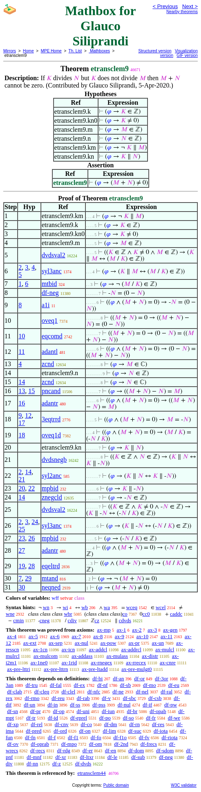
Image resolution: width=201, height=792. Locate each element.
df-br (132, 711)
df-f (52, 737)
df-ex (79, 685)
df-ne (117, 691)
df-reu (58, 698)
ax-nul (81, 643)
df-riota (170, 737)
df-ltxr (87, 757)
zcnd (48, 363)
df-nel (142, 691)
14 (21, 381)
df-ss (75, 705)
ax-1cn (40, 649)
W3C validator (184, 785)
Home (28, 51)
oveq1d (51, 435)
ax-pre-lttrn (56, 669)
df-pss (98, 705)
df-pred (33, 731)
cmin (18, 620)
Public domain (116, 785)
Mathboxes (99, 51)
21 (21, 479)
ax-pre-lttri (18, 669)
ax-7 (76, 636)
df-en (110, 750)
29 (28, 578)
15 (31, 390)
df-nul (124, 705)
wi (65, 607)
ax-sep (56, 643)
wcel (161, 607)
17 (21, 422)
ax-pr (133, 643)
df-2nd (121, 744)
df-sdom (165, 750)
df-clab (14, 691)
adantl (50, 351)
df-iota (161, 731)
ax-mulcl (164, 649)
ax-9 (119, 636)
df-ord (60, 731)
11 (21, 351)
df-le (112, 757)
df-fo (96, 737)
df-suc (135, 731)
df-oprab (40, 744)
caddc (176, 614)
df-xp (12, 724)
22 (31, 488)
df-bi (97, 678)
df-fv (144, 737)
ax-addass (81, 656)
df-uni (82, 711)
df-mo (149, 685)
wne (10, 614)
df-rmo (32, 698)
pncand (51, 390)
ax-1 (121, 630)
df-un (29, 705)
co (125, 614)
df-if (147, 705)
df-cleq (41, 691)
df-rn (134, 724)
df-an (118, 678)
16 (21, 403)
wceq (131, 607)
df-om (95, 744)
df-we (174, 718)
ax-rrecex (136, 662)
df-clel (68, 691)
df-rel (36, 724)
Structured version (155, 51)
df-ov (12, 744)
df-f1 (73, 737)
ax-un (158, 643)
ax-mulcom (46, 656)
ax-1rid (69, 662)
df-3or (161, 678)
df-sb (125, 685)
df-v (106, 698)
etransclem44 (91, 773)
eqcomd (52, 336)
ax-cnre (168, 662)
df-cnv (62, 724)
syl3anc (52, 271)
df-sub (138, 757)
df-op (58, 711)
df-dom (136, 750)
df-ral (166, 691)
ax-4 (11, 636)
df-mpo (69, 744)
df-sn (12, 711)
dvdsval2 (53, 255)
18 (21, 435)
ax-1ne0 (39, 662)
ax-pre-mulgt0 (136, 669)
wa (107, 607)
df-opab (158, 711)
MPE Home (51, 51)
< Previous (165, 6)
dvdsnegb (54, 459)
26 (31, 538)
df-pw (170, 705)
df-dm (110, 724)
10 (21, 336)
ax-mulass (117, 656)
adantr (50, 403)
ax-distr (150, 656)
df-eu (173, 685)
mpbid (50, 488)
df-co (86, 724)
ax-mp (104, 630)
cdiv (72, 620)
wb (84, 607)
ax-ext (29, 643)
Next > (190, 6)
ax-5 (33, 636)
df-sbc (129, 698)
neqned (51, 587)
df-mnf (34, 757)
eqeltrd (51, 565)
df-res (158, 724)
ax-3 (152, 630)
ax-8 (98, 636)
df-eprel (78, 718)
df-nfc (93, 691)
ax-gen (170, 630)
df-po (105, 718)
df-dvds (83, 763)
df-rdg (64, 750)
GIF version (187, 55)
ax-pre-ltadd (95, 669)
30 (21, 587)
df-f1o (120, 737)
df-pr (35, 711)
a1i (46, 305)
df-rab (83, 698)
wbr (68, 614)
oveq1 (50, 320)
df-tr (31, 718)
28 (31, 565)
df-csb (155, 698)
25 (21, 529)
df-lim (109, 731)
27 (21, 550)
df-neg (50, 292)
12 (28, 415)
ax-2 (136, 630)
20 (21, 488)
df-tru (32, 685)
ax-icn (68, 649)
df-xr (60, 757)
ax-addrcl (131, 649)
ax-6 (55, 636)
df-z (56, 763)
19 (21, 565)
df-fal (56, 685)
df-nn (32, 763)
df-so (128, 718)
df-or (139, 678)
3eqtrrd (51, 419)
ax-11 (166, 636)
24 (34, 521)
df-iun (108, 711)
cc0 (146, 614)
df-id (53, 718)
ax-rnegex (101, 662)
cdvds (125, 620)
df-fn (30, 737)
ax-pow (108, 643)
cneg (45, 620)
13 (21, 390)
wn (46, 607)
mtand (50, 578)
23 (21, 538)
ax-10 (142, 636)
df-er (88, 750)
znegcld (52, 497)
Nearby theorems (182, 11)
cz (96, 620)
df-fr (151, 718)
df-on (85, 731)
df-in (52, 705)
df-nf (102, 685)
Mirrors (9, 51)
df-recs (37, 750)
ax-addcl (98, 649)
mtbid (49, 283)
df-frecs (149, 744)
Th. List (75, 51)
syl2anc (52, 475)
